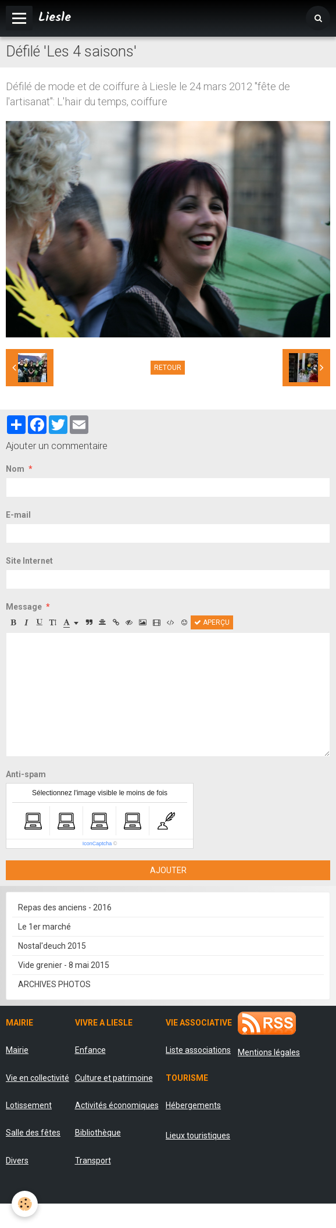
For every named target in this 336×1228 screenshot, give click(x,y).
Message (24, 606)
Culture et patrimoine (114, 1078)
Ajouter (168, 870)
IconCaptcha (97, 843)
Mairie (17, 1050)
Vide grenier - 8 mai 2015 (63, 965)
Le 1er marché (44, 926)
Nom (15, 469)
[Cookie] (25, 1204)
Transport (93, 1160)
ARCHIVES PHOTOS (54, 984)
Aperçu (212, 622)
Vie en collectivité (37, 1078)
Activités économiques (117, 1105)
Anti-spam (26, 774)
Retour (167, 368)
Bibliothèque (98, 1132)
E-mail (18, 514)
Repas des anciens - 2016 (65, 907)
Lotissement (29, 1105)
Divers (17, 1160)
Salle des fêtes (33, 1132)
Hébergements (193, 1105)
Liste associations (198, 1050)
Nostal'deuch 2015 (52, 946)
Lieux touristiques (198, 1135)
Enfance (90, 1050)
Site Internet (29, 560)
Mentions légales (269, 1052)
